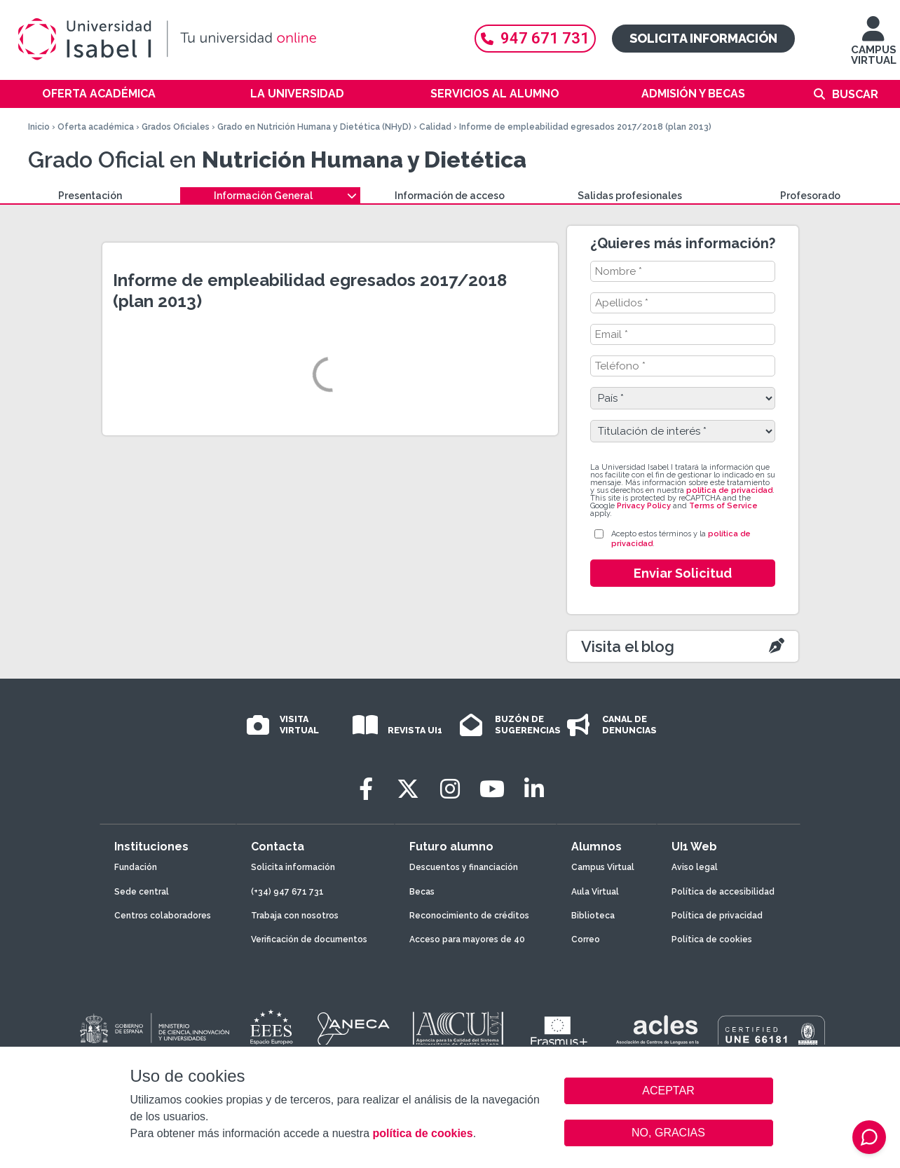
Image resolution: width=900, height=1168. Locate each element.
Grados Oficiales (176, 127)
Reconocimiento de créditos (469, 916)
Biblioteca (593, 916)
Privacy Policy (644, 505)
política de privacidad (729, 490)
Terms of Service (723, 505)
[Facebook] (366, 789)
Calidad (435, 127)
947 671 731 (535, 38)
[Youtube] (492, 789)
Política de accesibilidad (723, 892)
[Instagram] (450, 789)
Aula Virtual (595, 892)
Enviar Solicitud (683, 573)
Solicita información (703, 38)
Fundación (135, 867)
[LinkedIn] (534, 789)
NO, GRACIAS (668, 1133)
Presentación (90, 195)
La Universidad (297, 93)
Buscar (855, 94)
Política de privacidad (717, 916)
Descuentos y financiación (463, 867)
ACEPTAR (669, 1091)
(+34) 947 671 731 (287, 892)
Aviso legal (694, 867)
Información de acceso (450, 195)
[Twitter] (408, 789)
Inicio (39, 127)
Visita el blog (627, 646)
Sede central (141, 892)
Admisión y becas (693, 93)
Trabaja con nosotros (295, 916)
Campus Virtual (602, 867)
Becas (422, 892)
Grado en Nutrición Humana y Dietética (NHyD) (314, 127)
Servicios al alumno (494, 93)
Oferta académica (99, 93)
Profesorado (810, 195)
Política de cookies (711, 939)
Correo (585, 939)
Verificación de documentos (309, 939)
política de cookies (422, 1133)
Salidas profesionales (630, 195)
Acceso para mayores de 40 (467, 939)
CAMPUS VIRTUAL (873, 47)
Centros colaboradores (162, 916)
